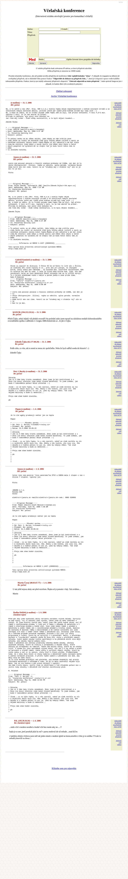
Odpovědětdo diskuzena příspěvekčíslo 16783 (117, 818)
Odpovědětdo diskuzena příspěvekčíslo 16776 (117, 457)
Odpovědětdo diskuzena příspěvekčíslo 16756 (117, 173)
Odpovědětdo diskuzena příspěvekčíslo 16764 (117, 355)
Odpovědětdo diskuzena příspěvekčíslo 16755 (117, 110)
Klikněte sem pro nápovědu (64, 862)
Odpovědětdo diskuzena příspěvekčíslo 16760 (117, 294)
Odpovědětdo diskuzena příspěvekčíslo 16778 (117, 526)
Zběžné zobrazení (64, 95)
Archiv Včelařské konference (64, 100)
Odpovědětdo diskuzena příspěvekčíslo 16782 (117, 661)
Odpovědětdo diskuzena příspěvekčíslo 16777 (117, 690)
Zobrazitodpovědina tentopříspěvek (118, 120)
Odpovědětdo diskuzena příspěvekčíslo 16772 (117, 414)
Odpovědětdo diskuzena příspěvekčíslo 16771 (117, 384)
